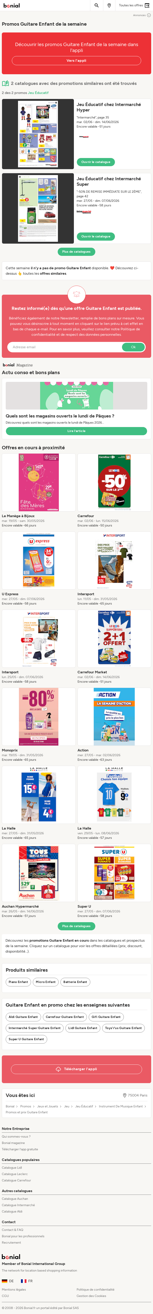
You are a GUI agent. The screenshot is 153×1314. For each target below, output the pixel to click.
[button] (76, 134)
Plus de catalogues (76, 252)
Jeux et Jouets (47, 1106)
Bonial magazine (13, 1143)
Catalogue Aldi (12, 1211)
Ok (133, 347)
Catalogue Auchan (15, 1199)
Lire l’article (76, 431)
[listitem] (39, 490)
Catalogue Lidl (12, 1168)
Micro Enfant (46, 982)
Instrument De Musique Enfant (121, 1106)
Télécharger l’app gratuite (20, 1149)
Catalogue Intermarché (18, 1205)
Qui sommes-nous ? (16, 1137)
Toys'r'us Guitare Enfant (123, 1028)
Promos (25, 1106)
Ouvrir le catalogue (96, 162)
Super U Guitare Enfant (26, 1039)
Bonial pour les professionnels (23, 1236)
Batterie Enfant (75, 982)
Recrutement (11, 1243)
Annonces (142, 15)
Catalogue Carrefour (16, 1180)
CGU (5, 1296)
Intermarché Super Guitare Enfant (35, 1028)
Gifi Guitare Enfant (106, 1017)
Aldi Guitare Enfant (23, 1017)
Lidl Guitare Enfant (82, 1028)
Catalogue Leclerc (15, 1174)
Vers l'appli (76, 60)
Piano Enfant (18, 982)
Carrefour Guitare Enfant (65, 1017)
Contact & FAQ (12, 1230)
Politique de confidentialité (95, 1290)
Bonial (10, 1106)
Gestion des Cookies (91, 1296)
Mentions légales (14, 1290)
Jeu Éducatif (38, 93)
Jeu (66, 1106)
